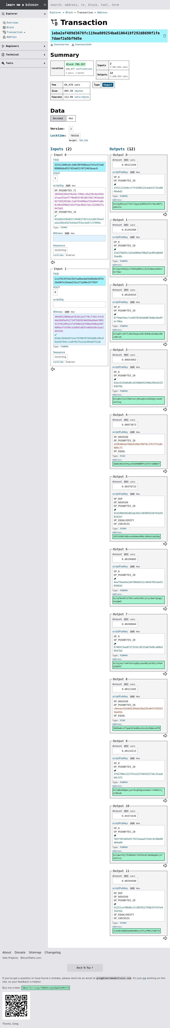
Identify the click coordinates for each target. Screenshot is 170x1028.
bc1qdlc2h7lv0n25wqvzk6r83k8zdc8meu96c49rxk (138, 335)
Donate (20, 952)
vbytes (78, 90)
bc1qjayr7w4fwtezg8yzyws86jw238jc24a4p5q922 (138, 665)
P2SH (122, 456)
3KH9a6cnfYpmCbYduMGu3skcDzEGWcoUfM (136, 728)
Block (69, 12)
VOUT (56, 173)
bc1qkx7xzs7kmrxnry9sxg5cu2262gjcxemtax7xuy (138, 400)
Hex (71, 118)
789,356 (83, 140)
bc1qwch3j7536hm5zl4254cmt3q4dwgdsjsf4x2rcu (138, 856)
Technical (12, 54)
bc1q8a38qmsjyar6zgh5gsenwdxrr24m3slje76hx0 (138, 791)
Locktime (57, 135)
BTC (126, 160)
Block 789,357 (75, 64)
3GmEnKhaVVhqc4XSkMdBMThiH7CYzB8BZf (136, 464)
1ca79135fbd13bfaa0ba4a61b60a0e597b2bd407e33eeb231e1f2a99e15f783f (79, 280)
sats (132, 160)
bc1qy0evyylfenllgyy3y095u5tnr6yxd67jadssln (138, 205)
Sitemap (35, 952)
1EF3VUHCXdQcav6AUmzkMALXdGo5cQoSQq (136, 536)
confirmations (84, 69)
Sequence (59, 245)
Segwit (107, 84)
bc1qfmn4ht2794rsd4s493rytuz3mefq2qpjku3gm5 (138, 600)
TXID (56, 159)
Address (102, 12)
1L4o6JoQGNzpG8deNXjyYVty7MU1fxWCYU (136, 931)
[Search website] (109, 5)
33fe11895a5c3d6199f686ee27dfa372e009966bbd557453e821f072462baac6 (79, 166)
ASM (68, 185)
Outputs (117, 149)
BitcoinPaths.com (31, 957)
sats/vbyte (81, 97)
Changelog (53, 952)
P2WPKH (64, 346)
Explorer (55, 12)
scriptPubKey (120, 172)
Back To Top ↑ (85, 967)
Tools (9, 63)
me (144, 978)
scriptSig (58, 185)
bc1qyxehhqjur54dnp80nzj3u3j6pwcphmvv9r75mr (138, 270)
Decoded (58, 118)
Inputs (56, 149)
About (6, 952)
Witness (58, 233)
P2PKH (64, 227)
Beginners (12, 46)
